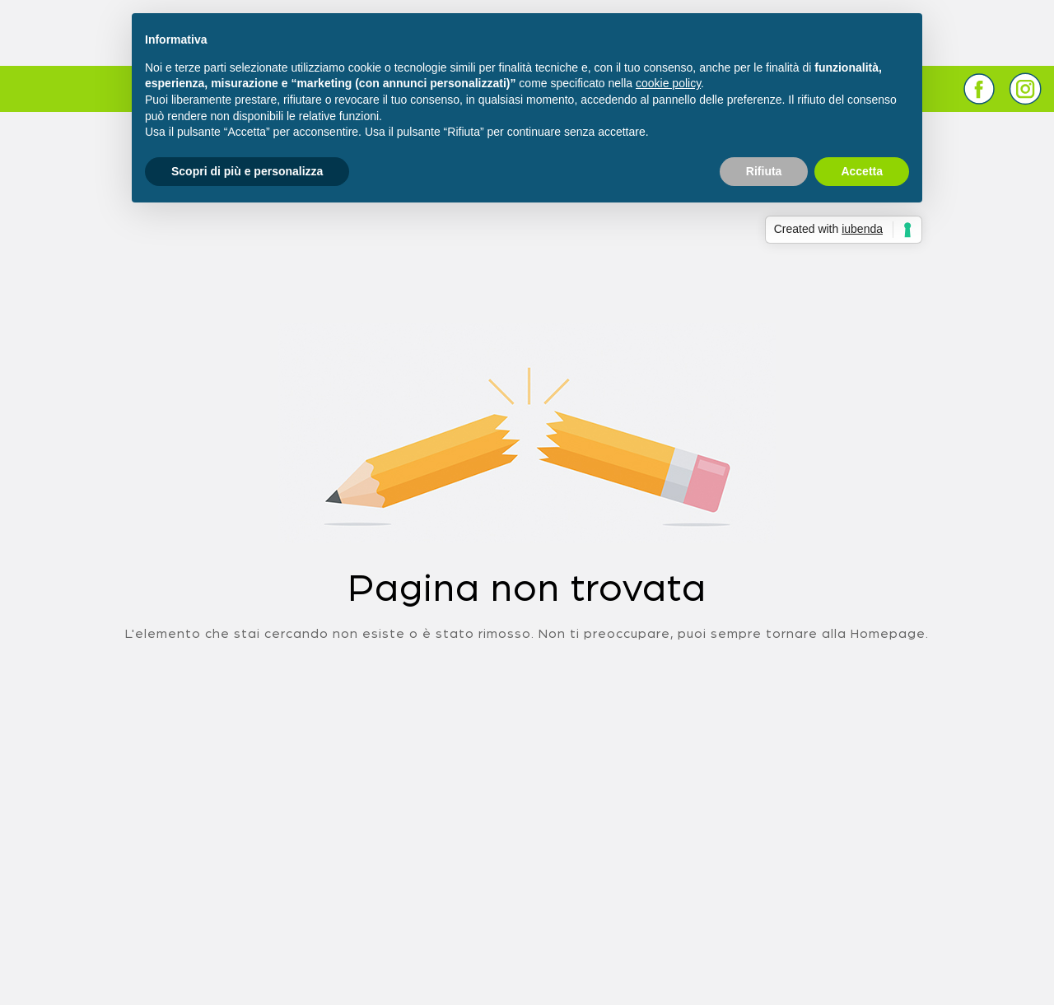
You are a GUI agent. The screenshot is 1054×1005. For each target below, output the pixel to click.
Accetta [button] (862, 171)
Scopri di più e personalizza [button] (247, 171)
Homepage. (890, 633)
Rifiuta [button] (764, 171)
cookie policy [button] (668, 83)
